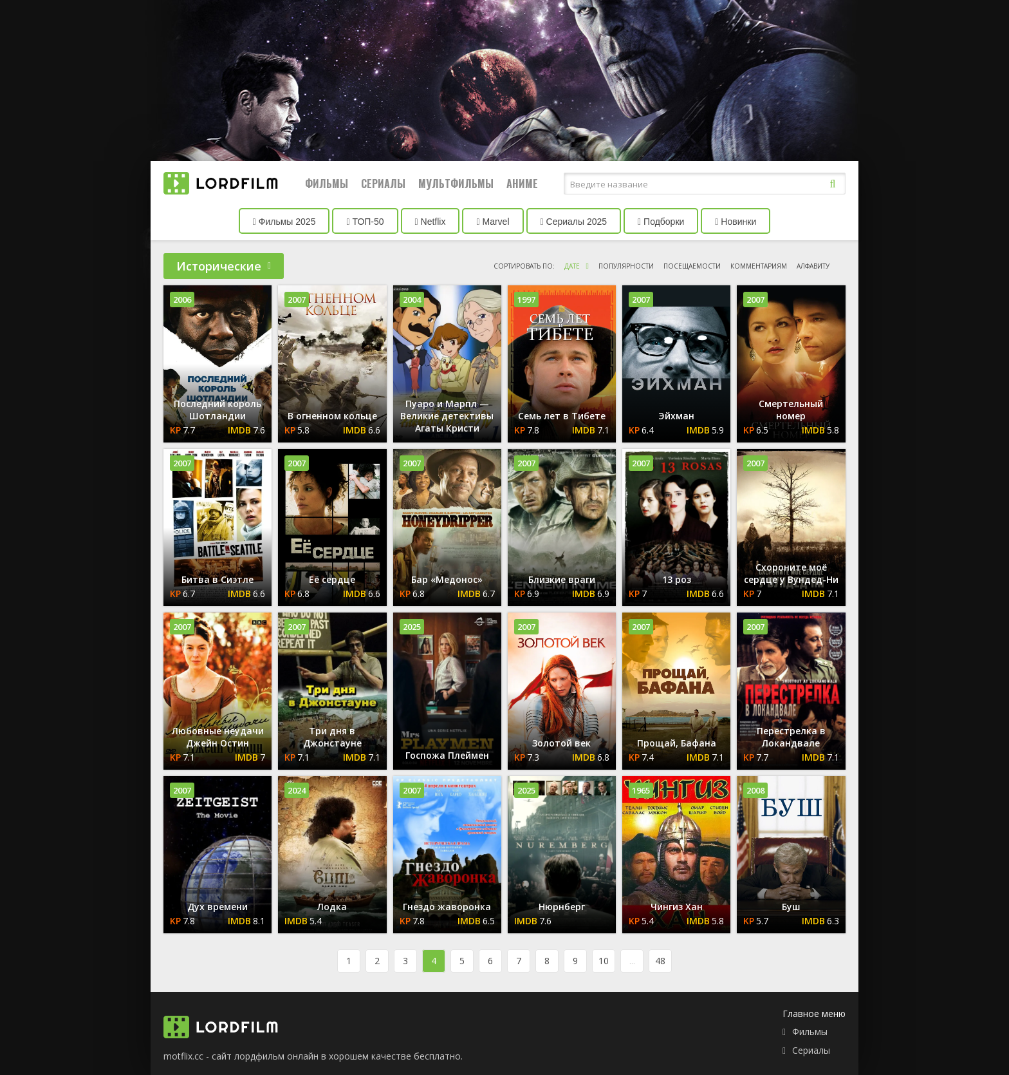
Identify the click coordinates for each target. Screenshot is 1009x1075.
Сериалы (383, 183)
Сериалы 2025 (574, 221)
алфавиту (813, 266)
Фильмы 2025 (284, 221)
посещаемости (692, 266)
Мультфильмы (456, 183)
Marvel (492, 221)
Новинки (735, 221)
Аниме (522, 183)
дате (572, 266)
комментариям (758, 266)
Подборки (661, 221)
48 (660, 961)
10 (603, 961)
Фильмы (326, 183)
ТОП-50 (365, 221)
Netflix (430, 221)
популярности (626, 266)
